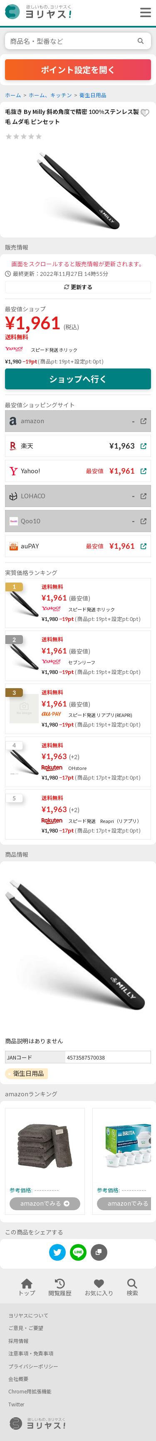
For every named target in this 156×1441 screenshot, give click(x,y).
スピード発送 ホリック (54, 350)
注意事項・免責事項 (30, 1353)
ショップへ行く (78, 379)
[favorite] (145, 113)
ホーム (13, 95)
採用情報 (18, 1341)
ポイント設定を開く (78, 70)
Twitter (16, 1404)
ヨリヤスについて (28, 1315)
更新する (78, 287)
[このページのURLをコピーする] (99, 1252)
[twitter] (57, 1254)
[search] (142, 41)
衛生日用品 (92, 95)
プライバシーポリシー (33, 1366)
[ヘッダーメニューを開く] (143, 13)
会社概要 (18, 1379)
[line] (78, 1254)
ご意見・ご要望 (25, 1328)
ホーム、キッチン (50, 95)
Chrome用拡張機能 (30, 1391)
